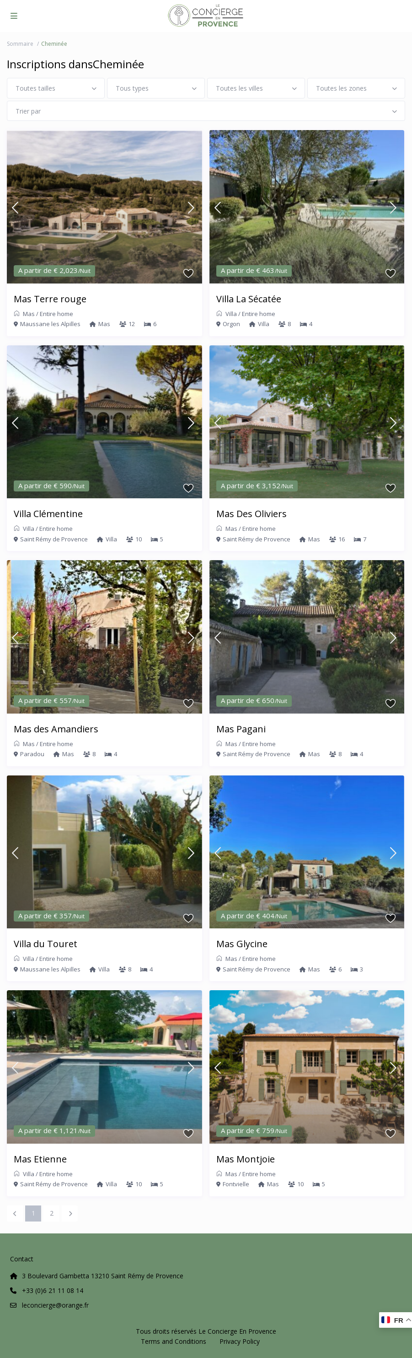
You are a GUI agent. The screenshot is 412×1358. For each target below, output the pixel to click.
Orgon (231, 324)
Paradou (32, 754)
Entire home (56, 314)
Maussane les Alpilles (50, 324)
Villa (231, 314)
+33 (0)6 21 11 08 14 (52, 1290)
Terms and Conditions (173, 1341)
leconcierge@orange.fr (55, 1305)
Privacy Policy (239, 1341)
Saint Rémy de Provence (54, 539)
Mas (29, 314)
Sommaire (20, 44)
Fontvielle (236, 1184)
